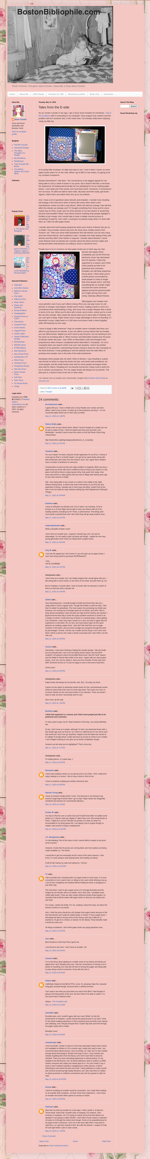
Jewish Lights (19, 334)
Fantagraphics (19, 313)
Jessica (48, 647)
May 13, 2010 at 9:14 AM (55, 1005)
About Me (23, 94)
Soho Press (18, 380)
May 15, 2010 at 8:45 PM (55, 1099)
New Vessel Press (21, 354)
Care (47, 939)
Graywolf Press (20, 325)
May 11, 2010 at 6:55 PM (55, 671)
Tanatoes (49, 451)
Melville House (20, 345)
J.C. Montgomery (52, 837)
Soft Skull (18, 377)
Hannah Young (51, 793)
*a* (46, 874)
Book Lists (94, 94)
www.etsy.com (44, 381)
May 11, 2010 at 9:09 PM (55, 785)
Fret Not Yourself (20, 145)
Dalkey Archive (20, 299)
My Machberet (19, 158)
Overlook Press (20, 363)
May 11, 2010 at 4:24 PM (55, 592)
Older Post (106, 1141)
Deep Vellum (19, 302)
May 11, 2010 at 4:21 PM (55, 567)
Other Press (19, 360)
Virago (16, 386)
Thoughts (48, 392)
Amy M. (48, 550)
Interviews (108, 94)
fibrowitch (49, 770)
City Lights (18, 296)
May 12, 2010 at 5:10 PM (55, 931)
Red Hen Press (20, 369)
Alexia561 (49, 1013)
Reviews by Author (76, 94)
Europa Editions (20, 310)
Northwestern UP (21, 357)
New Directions (20, 351)
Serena (48, 1087)
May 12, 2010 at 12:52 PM (55, 866)
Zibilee (48, 600)
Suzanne (49, 958)
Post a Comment (49, 1136)
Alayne (48, 981)
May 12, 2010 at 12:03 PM (55, 829)
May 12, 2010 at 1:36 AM (55, 804)
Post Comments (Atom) (58, 1146)
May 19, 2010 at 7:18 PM (55, 1131)
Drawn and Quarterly (18, 306)
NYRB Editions (20, 348)
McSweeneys (19, 342)
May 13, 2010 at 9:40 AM (55, 1035)
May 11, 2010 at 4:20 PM (55, 542)
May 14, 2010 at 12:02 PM (55, 1079)
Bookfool (49, 711)
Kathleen (49, 503)
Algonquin (18, 285)
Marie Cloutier (21, 119)
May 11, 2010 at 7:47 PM (55, 748)
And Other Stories (21, 288)
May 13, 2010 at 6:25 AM (55, 951)
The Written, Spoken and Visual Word (21, 171)
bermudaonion (51, 404)
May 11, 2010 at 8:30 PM (55, 762)
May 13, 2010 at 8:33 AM (55, 973)
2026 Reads (38, 94)
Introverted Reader (21, 148)
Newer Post (44, 1141)
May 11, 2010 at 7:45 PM (55, 703)
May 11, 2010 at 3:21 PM (55, 518)
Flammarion (18, 322)
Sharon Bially (51, 424)
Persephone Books (21, 366)
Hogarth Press (20, 331)
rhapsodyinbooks (52, 526)
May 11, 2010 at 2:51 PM (55, 443)
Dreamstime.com (18, 404)
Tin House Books (21, 383)
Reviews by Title (56, 94)
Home (12, 94)
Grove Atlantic (19, 328)
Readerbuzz (19, 161)
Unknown (49, 1107)
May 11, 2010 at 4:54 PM (55, 639)
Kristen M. (49, 812)
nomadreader (51, 1042)
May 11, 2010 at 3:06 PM (55, 495)
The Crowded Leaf (59, 1002)
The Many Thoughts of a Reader (19, 153)
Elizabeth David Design (97, 378)
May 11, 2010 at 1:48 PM (55, 416)
